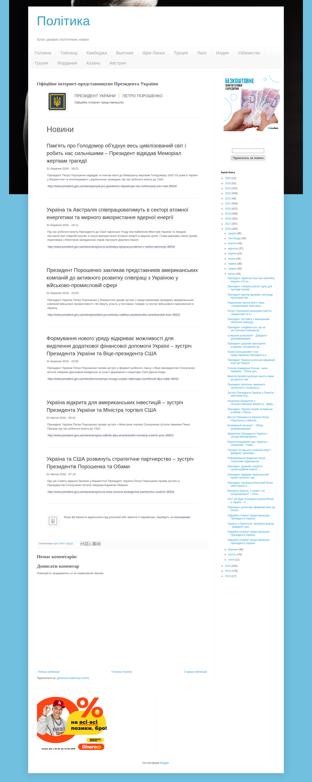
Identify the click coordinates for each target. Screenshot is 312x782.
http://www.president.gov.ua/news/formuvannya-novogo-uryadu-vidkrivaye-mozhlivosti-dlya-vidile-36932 (113, 378)
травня (232, 268)
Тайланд (68, 52)
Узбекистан (249, 52)
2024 (228, 188)
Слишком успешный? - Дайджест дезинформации (247, 337)
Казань (93, 63)
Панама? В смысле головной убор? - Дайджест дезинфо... (250, 452)
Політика (63, 21)
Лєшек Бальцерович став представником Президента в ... (248, 353)
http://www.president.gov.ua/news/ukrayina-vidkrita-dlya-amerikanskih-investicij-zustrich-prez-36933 (111, 435)
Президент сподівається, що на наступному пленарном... (246, 329)
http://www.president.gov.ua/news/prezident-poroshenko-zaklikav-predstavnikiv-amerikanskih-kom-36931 (114, 314)
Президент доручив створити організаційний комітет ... (245, 468)
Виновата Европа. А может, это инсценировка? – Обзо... (246, 492)
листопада (235, 238)
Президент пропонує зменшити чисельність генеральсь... (246, 386)
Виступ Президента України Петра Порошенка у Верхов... (248, 419)
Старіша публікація (195, 671)
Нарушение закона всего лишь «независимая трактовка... (246, 304)
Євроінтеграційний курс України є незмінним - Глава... (248, 443)
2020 (228, 208)
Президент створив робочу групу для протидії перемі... (250, 288)
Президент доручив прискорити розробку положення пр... (246, 345)
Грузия (41, 63)
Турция (181, 52)
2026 (228, 178)
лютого (232, 554)
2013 (228, 576)
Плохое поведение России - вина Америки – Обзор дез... (247, 370)
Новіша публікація (49, 671)
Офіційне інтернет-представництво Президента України (249, 517)
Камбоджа (96, 52)
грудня (232, 233)
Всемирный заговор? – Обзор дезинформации (245, 427)
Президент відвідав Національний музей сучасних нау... (248, 476)
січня (231, 559)
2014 (228, 570)
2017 (228, 223)
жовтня (232, 243)
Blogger (164, 762)
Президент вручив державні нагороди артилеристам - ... (250, 296)
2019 (228, 213)
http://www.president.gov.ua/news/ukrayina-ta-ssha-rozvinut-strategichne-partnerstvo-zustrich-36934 (111, 491)
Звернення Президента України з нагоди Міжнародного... (247, 435)
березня (233, 549)
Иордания (67, 63)
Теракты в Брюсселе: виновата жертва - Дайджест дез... (251, 525)
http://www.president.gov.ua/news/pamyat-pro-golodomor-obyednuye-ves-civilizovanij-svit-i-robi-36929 (112, 186)
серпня (232, 253)
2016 (228, 228)
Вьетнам (124, 52)
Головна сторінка (122, 671)
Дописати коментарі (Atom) (73, 678)
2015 (228, 565)
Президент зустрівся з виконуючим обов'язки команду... (249, 321)
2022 (228, 198)
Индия (222, 52)
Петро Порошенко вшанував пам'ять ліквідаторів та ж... (250, 312)
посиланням (182, 517)
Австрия (117, 63)
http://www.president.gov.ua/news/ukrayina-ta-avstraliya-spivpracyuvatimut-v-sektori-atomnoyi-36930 (111, 246)
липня (232, 258)
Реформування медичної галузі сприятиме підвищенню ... (246, 460)
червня (232, 263)
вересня (233, 248)
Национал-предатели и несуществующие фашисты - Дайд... (251, 402)
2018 (228, 218)
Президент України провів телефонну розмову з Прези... (250, 411)
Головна (43, 52)
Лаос (202, 52)
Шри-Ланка (153, 52)
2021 (228, 203)
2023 (228, 193)
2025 (228, 183)
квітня (232, 273)
